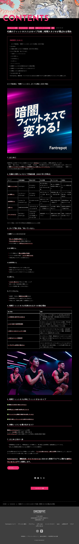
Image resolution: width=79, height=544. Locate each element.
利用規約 (23, 536)
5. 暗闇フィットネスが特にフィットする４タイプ (22, 68)
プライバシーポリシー (32, 536)
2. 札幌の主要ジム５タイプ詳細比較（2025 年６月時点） (24, 49)
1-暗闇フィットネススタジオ (18, 53)
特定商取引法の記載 (53, 536)
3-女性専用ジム (15, 58)
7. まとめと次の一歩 (15, 73)
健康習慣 (31, 28)
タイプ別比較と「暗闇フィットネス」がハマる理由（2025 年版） (28, 44)
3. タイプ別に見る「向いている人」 (19, 51)
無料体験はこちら (13, 468)
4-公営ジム (14, 61)
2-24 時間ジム (14, 56)
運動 (53, 28)
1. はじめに (13, 46)
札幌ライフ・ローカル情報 (43, 28)
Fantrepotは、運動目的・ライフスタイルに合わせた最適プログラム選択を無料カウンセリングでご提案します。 (38, 75)
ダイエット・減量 (12, 28)
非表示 (19, 40)
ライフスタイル (23, 28)
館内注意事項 (43, 536)
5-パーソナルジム (15, 63)
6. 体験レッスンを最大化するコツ (18, 70)
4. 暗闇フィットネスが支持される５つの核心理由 (22, 66)
